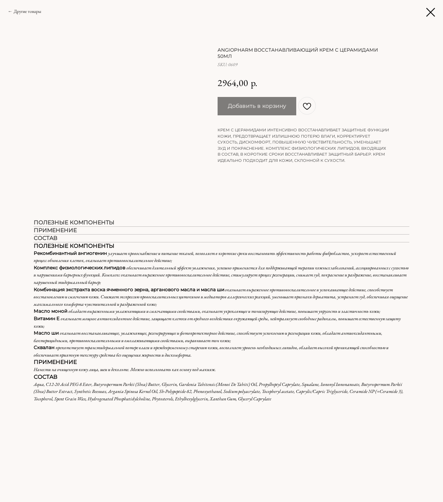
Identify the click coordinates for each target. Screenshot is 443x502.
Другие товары (27, 11)
